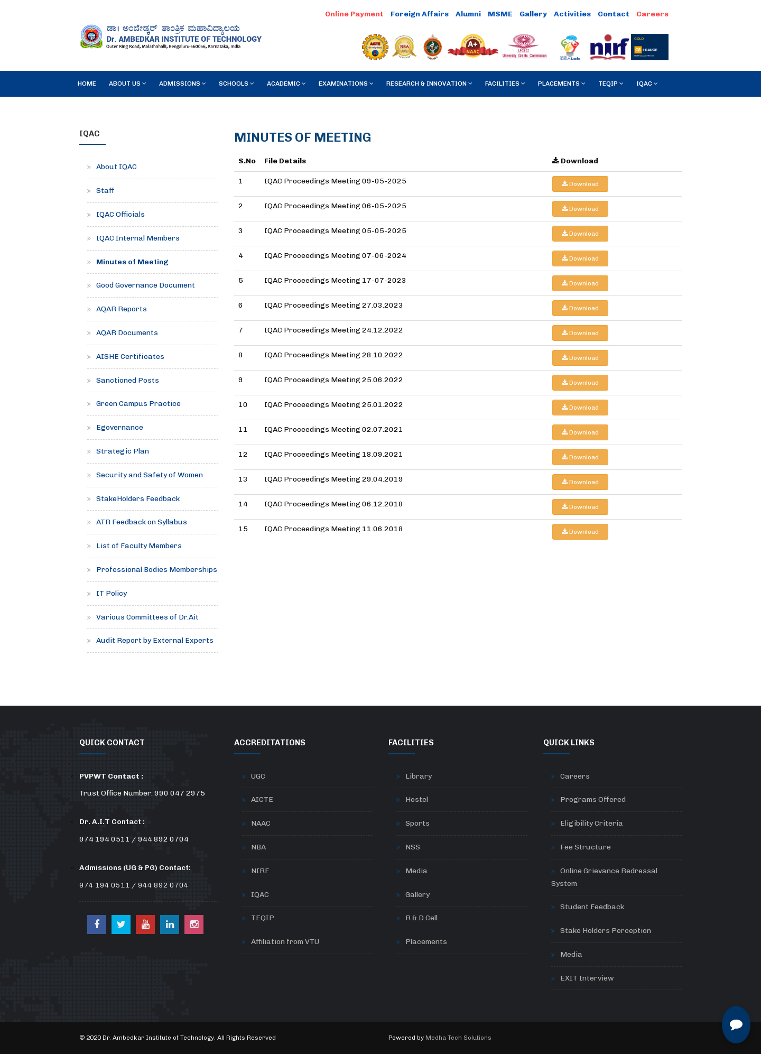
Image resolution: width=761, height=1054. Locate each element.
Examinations (346, 83)
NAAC (261, 823)
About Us (127, 83)
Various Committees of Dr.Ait (147, 617)
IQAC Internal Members (138, 238)
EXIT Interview (587, 978)
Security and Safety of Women (149, 474)
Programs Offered (593, 799)
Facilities (505, 83)
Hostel (416, 799)
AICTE (262, 799)
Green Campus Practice (138, 403)
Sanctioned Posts (127, 380)
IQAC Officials (120, 214)
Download (580, 184)
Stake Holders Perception (605, 930)
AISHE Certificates (130, 356)
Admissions (182, 83)
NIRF (260, 870)
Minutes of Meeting (132, 261)
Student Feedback (592, 906)
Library (418, 776)
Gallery (533, 14)
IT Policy (111, 593)
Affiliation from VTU (285, 941)
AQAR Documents (127, 332)
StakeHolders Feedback (138, 498)
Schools (236, 83)
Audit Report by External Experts (155, 640)
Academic (286, 83)
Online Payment (354, 14)
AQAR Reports (121, 308)
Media (416, 870)
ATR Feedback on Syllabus (141, 521)
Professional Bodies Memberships (156, 569)
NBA (258, 847)
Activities (572, 14)
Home (87, 83)
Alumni (468, 14)
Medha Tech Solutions (458, 1037)
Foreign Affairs (420, 14)
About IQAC (116, 166)
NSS (412, 847)
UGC (258, 776)
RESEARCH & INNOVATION (429, 83)
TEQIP (611, 83)
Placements (562, 83)
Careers (652, 14)
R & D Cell (421, 917)
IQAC (647, 83)
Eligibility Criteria (591, 823)
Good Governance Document (145, 285)
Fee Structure (585, 847)
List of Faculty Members (139, 545)
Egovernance (119, 427)
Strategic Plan (122, 451)
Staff (105, 190)
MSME (500, 14)
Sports (417, 823)
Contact (613, 14)
